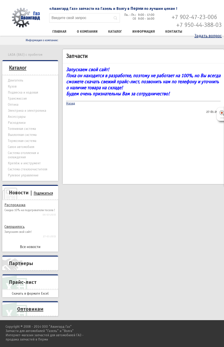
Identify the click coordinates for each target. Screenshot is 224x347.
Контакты (173, 32)
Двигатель (15, 80)
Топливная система (22, 129)
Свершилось (14, 226)
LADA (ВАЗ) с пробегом (25, 55)
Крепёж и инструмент (24, 163)
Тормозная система (22, 141)
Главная (59, 32)
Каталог (115, 32)
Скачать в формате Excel (30, 293)
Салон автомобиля (21, 147)
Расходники (17, 123)
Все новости (30, 246)
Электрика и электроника (27, 111)
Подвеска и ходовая (23, 92)
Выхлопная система (22, 135)
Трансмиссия (17, 98)
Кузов (12, 86)
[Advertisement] (143, 149)
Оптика (13, 105)
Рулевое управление (23, 175)
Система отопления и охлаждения (23, 155)
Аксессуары (17, 117)
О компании (87, 32)
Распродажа (15, 205)
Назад (70, 103)
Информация (143, 32)
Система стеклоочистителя (27, 169)
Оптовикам (30, 309)
